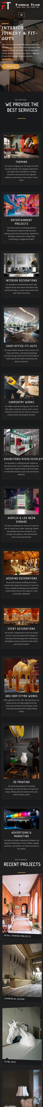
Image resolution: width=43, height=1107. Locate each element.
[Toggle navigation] (21, 14)
